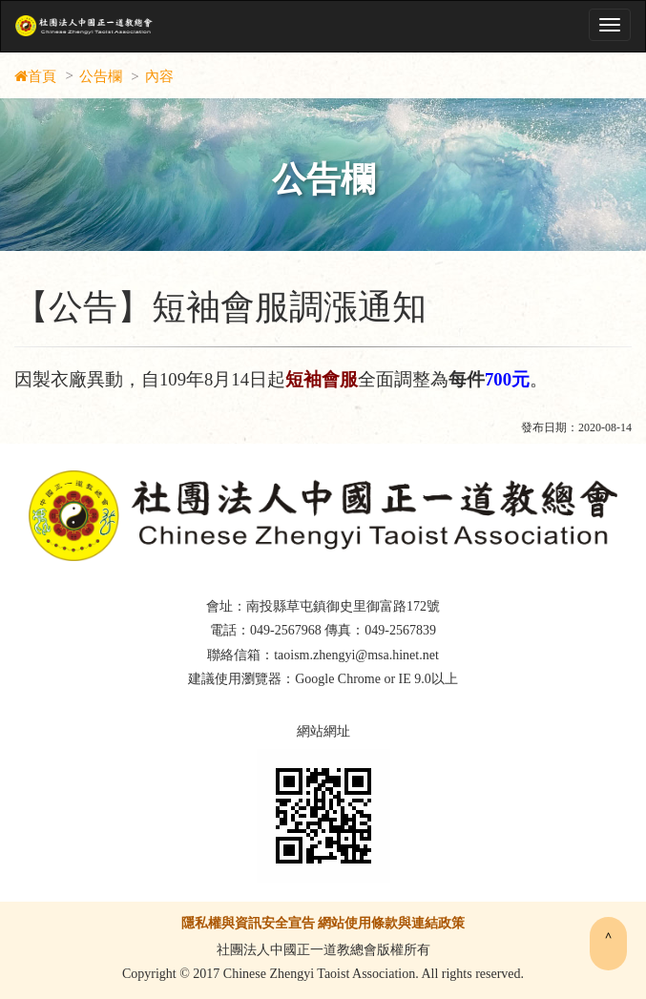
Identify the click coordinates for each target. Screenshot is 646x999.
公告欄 (100, 76)
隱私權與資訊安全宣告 (248, 923)
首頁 (42, 76)
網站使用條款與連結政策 (391, 923)
